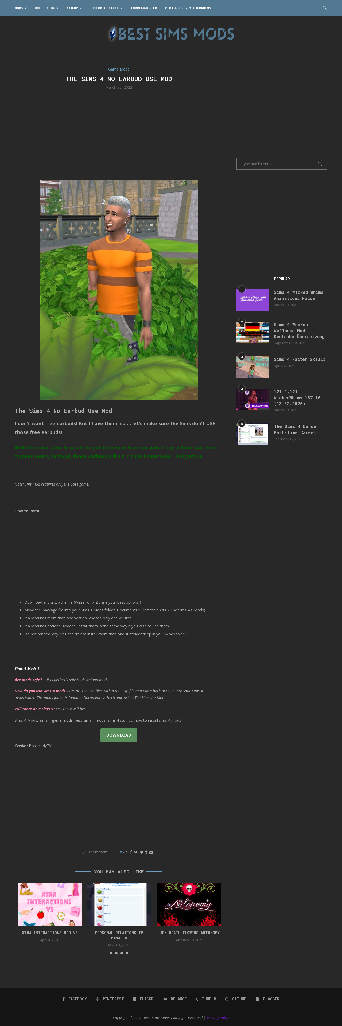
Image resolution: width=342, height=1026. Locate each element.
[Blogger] (267, 999)
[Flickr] (143, 999)
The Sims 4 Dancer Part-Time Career (296, 429)
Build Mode (45, 8)
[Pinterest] (110, 999)
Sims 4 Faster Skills (299, 359)
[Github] (236, 999)
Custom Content (104, 8)
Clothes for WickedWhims (188, 8)
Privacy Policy (218, 1017)
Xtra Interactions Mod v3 (49, 932)
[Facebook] (75, 999)
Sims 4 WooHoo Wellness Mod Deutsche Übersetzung (299, 330)
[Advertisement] (119, 134)
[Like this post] (125, 852)
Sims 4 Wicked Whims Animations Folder (298, 295)
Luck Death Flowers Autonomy (188, 932)
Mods (19, 8)
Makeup (72, 8)
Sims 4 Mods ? (27, 668)
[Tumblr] (206, 999)
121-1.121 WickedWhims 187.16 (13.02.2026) (297, 397)
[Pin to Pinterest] (141, 852)
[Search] (324, 8)
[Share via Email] (151, 852)
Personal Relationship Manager (119, 935)
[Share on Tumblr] (146, 852)
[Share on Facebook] (131, 852)
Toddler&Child (143, 8)
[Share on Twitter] (136, 852)
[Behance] (175, 999)
